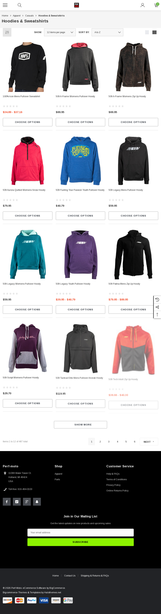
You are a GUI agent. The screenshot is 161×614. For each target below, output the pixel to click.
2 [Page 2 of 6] (100, 441)
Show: (38, 32)
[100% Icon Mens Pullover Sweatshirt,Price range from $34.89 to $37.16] (27, 67)
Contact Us (69, 577)
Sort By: (84, 32)
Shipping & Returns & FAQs (95, 577)
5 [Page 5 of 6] (126, 441)
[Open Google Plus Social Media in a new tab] (27, 503)
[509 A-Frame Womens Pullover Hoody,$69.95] (80, 67)
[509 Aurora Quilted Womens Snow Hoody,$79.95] (27, 161)
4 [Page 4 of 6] (117, 441)
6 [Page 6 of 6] (134, 441)
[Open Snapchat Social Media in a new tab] (37, 503)
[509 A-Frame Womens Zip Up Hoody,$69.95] (133, 67)
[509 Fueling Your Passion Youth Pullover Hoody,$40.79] (80, 161)
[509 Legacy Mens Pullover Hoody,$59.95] (133, 163)
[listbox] (107, 32)
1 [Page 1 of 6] (91, 441)
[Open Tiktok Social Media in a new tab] (17, 503)
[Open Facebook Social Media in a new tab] (7, 503)
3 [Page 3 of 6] (109, 441)
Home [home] (55, 577)
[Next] (149, 441)
